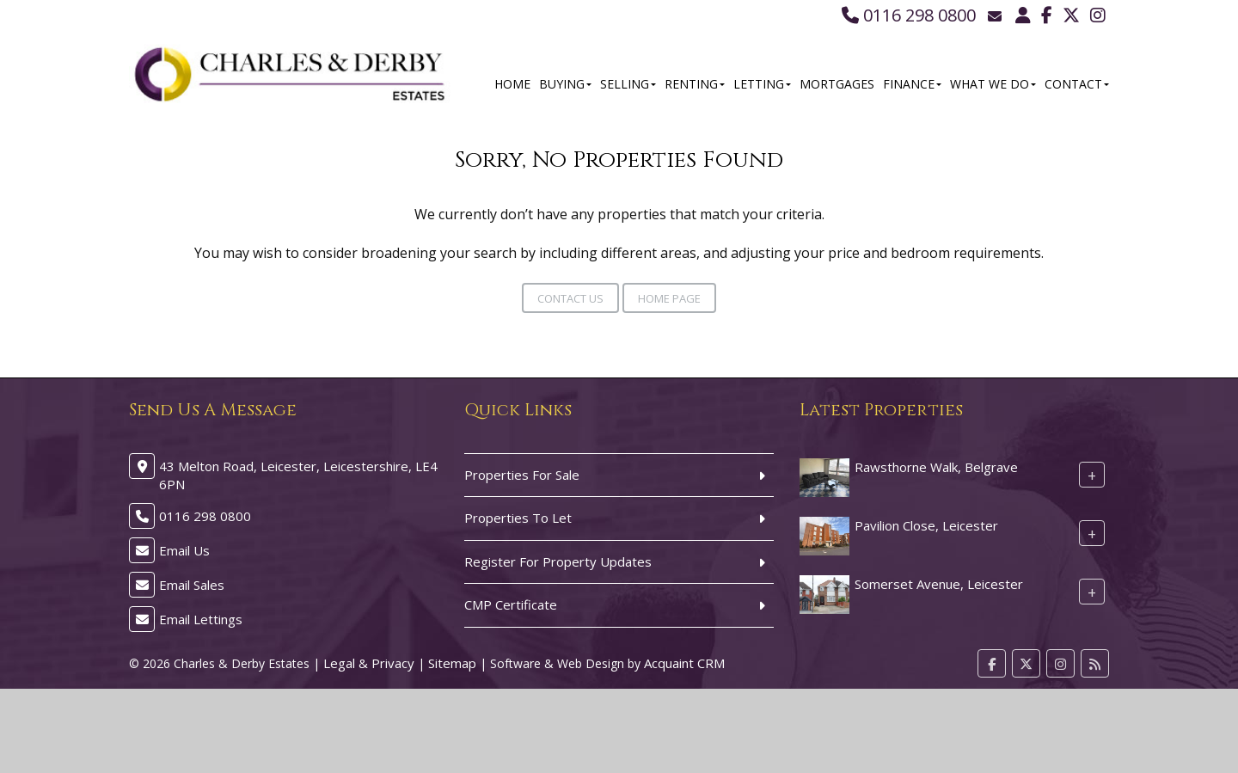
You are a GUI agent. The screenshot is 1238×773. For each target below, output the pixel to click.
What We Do (993, 84)
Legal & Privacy (368, 663)
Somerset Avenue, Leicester (939, 583)
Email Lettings (200, 619)
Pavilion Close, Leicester (926, 525)
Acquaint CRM (684, 663)
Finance (912, 84)
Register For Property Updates (558, 561)
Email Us (184, 550)
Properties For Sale (521, 474)
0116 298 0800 (909, 15)
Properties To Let (518, 517)
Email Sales (191, 584)
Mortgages (837, 84)
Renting (695, 84)
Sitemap (452, 663)
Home (512, 84)
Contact (1077, 84)
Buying (565, 84)
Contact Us (570, 298)
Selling (628, 84)
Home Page (669, 298)
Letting (762, 84)
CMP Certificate (510, 604)
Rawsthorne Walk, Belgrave (936, 466)
